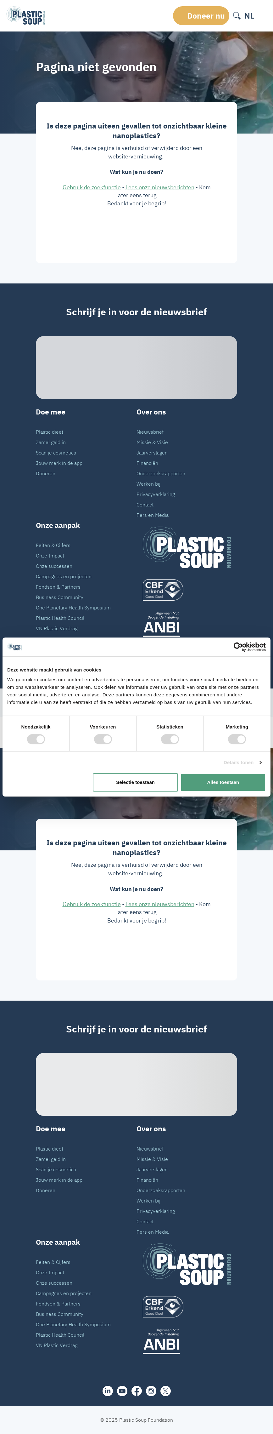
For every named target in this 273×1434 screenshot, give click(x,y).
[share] (108, 1391)
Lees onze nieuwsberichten (159, 187)
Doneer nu (206, 15)
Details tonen (239, 762)
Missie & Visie (152, 442)
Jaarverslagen (152, 452)
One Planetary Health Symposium (73, 607)
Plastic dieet (49, 432)
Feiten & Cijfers (53, 545)
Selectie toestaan (135, 782)
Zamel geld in (51, 442)
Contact (144, 504)
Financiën (147, 463)
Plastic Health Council (60, 618)
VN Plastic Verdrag (56, 628)
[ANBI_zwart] (187, 624)
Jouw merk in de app (59, 463)
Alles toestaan (223, 782)
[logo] (187, 590)
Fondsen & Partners (58, 587)
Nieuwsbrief (150, 432)
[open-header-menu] (262, 15)
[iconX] (165, 1391)
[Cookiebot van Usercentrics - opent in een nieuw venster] (238, 647)
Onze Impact (50, 555)
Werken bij (148, 484)
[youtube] (122, 1391)
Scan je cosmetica (56, 452)
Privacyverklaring (155, 494)
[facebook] (136, 1391)
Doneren (45, 473)
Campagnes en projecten (64, 576)
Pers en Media (152, 515)
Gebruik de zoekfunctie (92, 187)
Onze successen (54, 566)
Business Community (59, 597)
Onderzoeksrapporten (160, 473)
